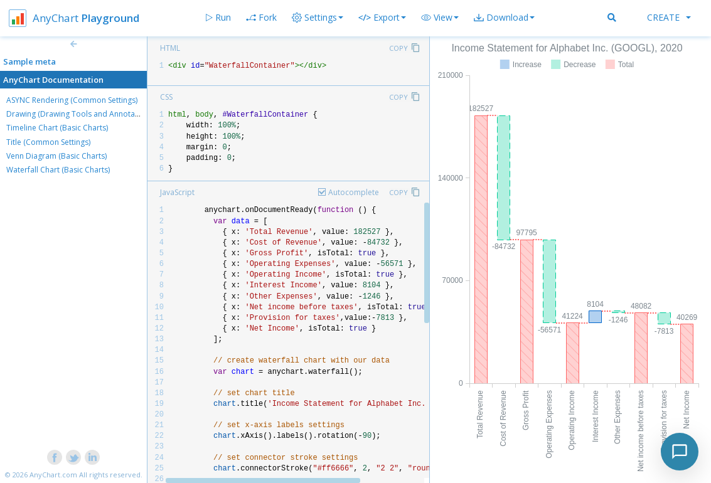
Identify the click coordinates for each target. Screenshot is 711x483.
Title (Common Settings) (48, 142)
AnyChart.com (53, 474)
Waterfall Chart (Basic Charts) (58, 169)
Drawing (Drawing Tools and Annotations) (80, 114)
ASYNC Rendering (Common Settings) (71, 100)
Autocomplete (353, 192)
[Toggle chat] (679, 451)
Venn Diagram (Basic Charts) (56, 156)
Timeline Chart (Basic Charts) (57, 127)
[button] (440, 17)
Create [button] (669, 17)
